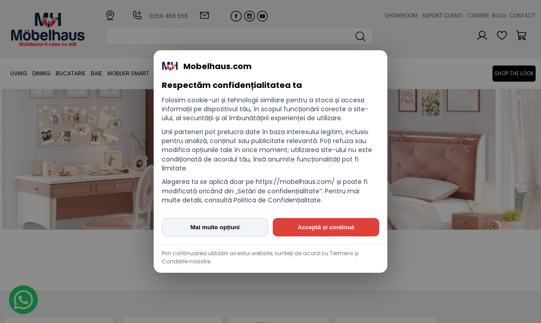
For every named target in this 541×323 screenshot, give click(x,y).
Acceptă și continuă (326, 227)
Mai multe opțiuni (215, 227)
